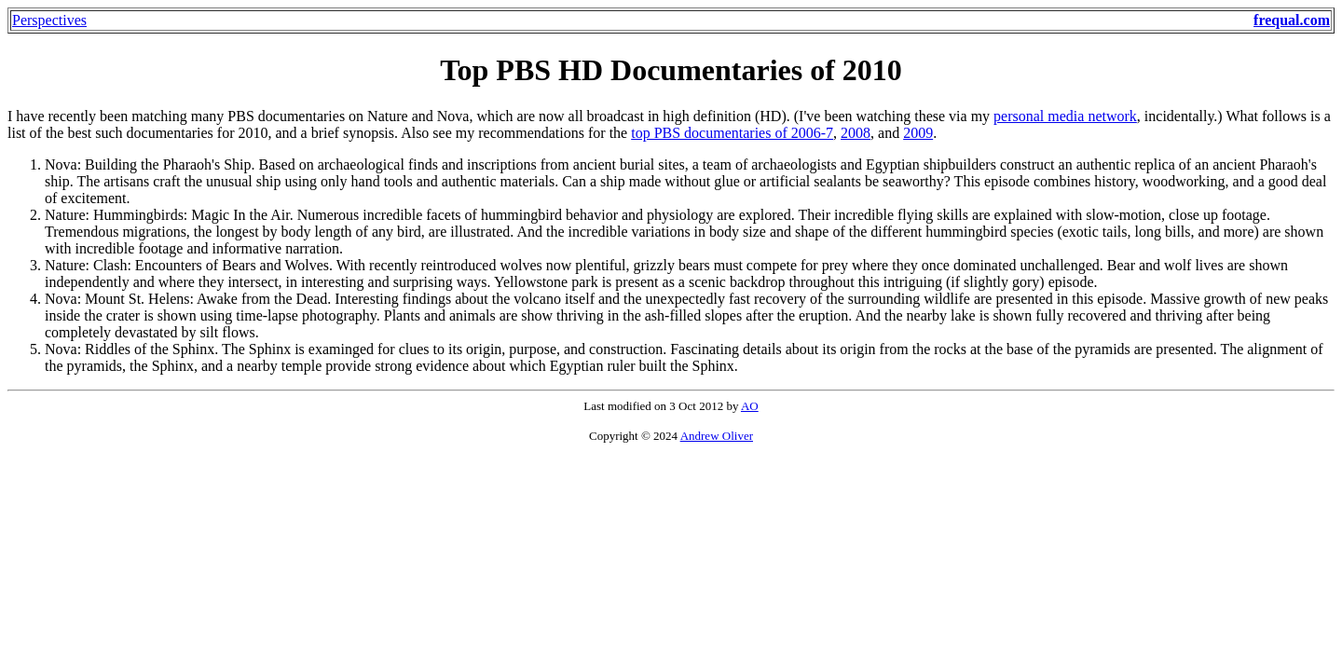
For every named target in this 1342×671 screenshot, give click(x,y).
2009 (918, 133)
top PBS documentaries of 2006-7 (732, 133)
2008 (855, 133)
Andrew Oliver (716, 436)
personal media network (1065, 116)
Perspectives (49, 20)
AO (750, 406)
